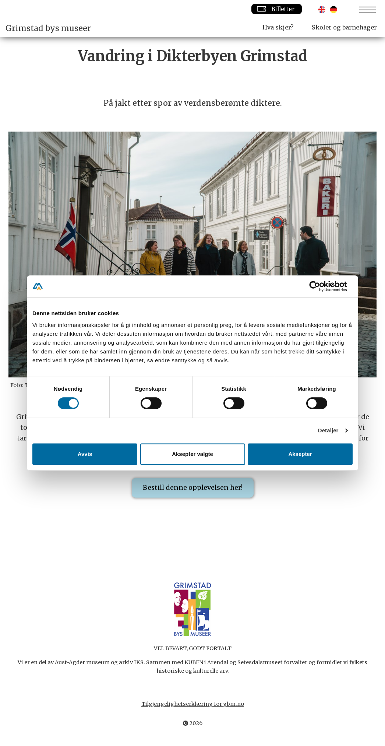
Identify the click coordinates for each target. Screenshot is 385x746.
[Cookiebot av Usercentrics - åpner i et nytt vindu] (320, 286)
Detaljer (328, 430)
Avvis (85, 454)
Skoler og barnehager (344, 27)
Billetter (276, 9)
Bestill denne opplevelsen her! (193, 487)
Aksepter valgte (192, 454)
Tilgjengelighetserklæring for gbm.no (192, 704)
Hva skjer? (278, 27)
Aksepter (300, 454)
